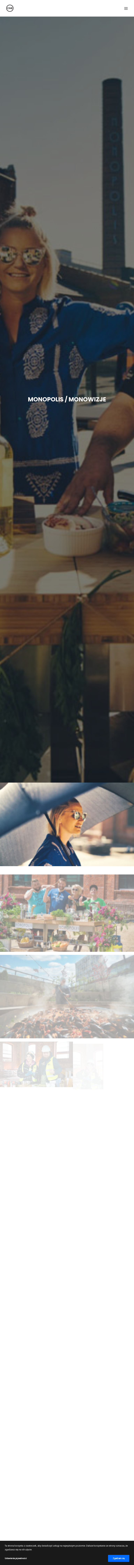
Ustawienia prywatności (16, 1558)
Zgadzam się (119, 1558)
